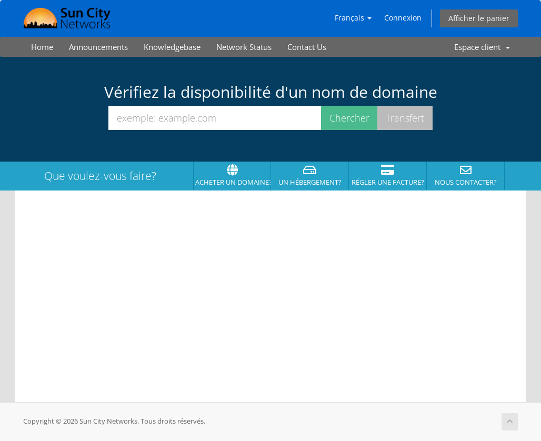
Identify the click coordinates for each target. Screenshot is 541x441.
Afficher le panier (478, 18)
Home (42, 47)
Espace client (482, 47)
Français (353, 18)
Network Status (244, 47)
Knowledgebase (172, 47)
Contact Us (306, 47)
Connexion (403, 18)
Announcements (98, 47)
